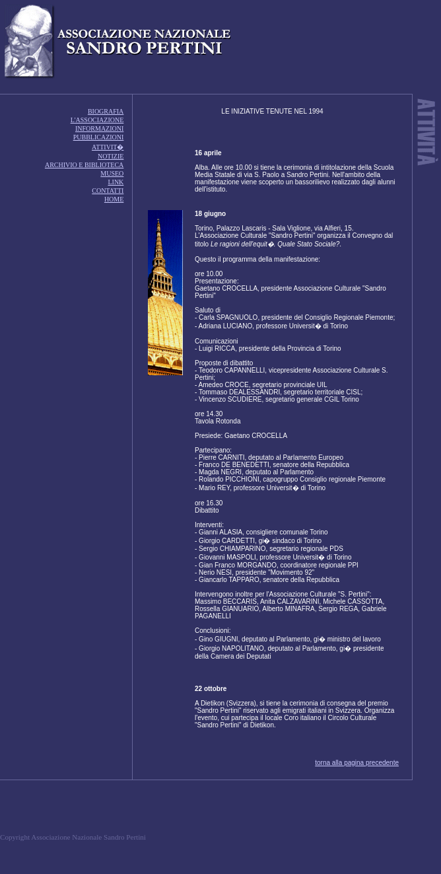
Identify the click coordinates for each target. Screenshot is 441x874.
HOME (113, 199)
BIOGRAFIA (105, 111)
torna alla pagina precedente (357, 762)
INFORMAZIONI (99, 128)
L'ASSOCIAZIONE (97, 120)
